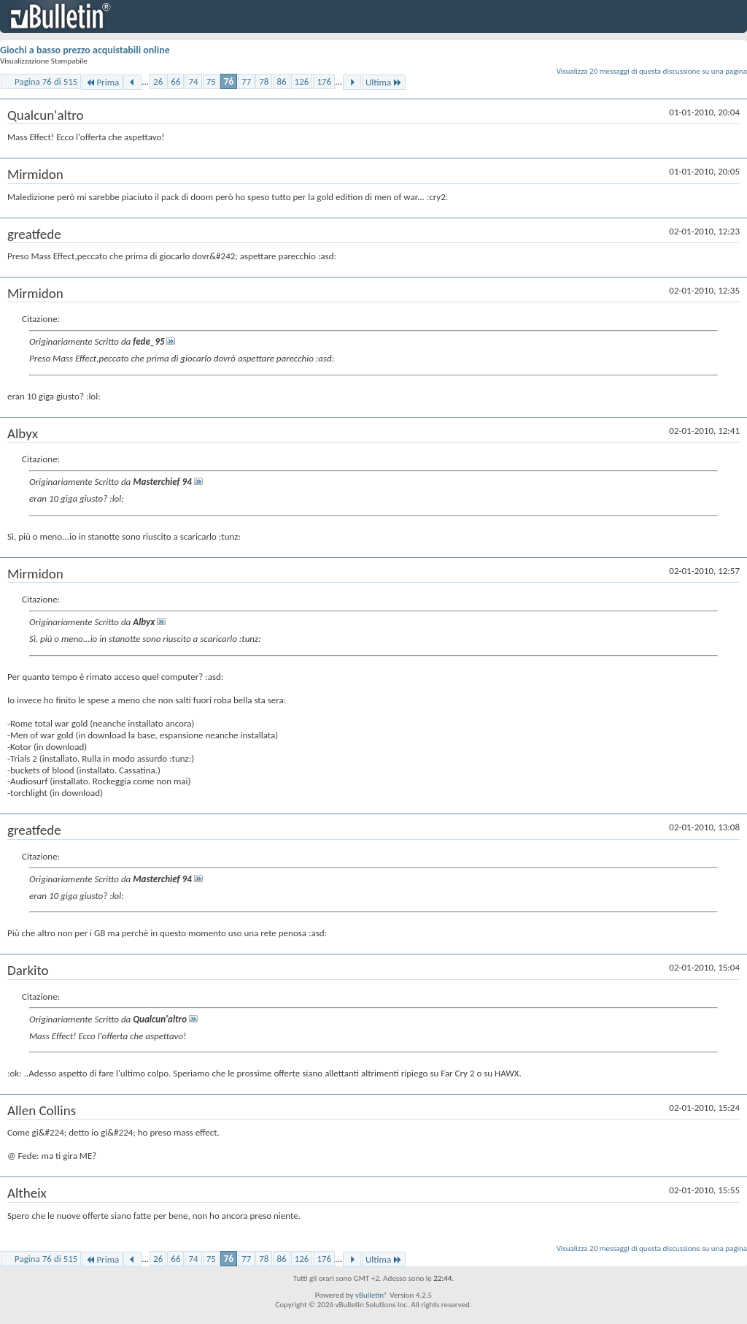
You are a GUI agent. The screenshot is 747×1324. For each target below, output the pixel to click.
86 (281, 81)
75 (211, 81)
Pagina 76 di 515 (46, 81)
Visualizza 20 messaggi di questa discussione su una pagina (652, 71)
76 (228, 81)
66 (175, 81)
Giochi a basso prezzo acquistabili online (85, 50)
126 (302, 81)
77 (246, 81)
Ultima (383, 82)
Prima (102, 82)
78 (263, 81)
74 (193, 81)
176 (324, 81)
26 (158, 81)
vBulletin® (371, 1295)
